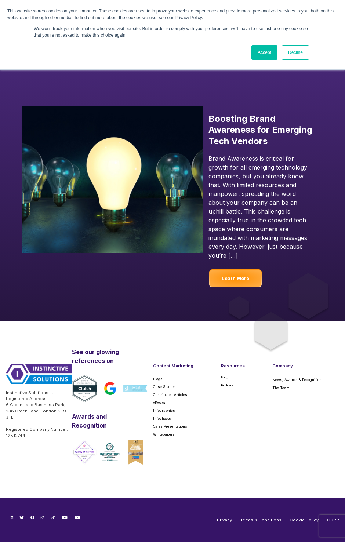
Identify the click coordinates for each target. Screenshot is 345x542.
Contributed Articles (170, 395)
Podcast (228, 385)
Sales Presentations (170, 426)
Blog (224, 377)
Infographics (164, 410)
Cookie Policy (304, 520)
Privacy (224, 520)
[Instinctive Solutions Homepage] (39, 377)
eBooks (159, 403)
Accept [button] (264, 52)
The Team (281, 388)
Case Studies (164, 387)
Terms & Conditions (261, 520)
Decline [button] (295, 52)
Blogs (158, 379)
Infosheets (162, 418)
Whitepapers (164, 434)
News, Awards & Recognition (297, 380)
